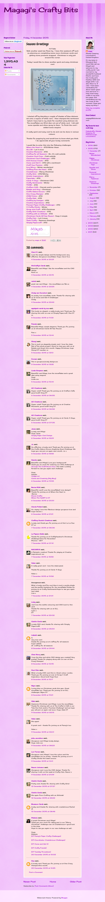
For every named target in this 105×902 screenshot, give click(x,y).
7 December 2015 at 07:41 (42, 543)
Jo (32, 444)
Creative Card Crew (34, 156)
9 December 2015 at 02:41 (42, 732)
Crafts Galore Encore (35, 191)
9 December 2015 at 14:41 (42, 761)
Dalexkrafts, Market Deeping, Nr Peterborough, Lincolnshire (93, 133)
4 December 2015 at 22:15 (42, 275)
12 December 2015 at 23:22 (43, 798)
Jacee (33, 429)
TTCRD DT (35, 476)
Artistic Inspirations (34, 176)
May (92, 207)
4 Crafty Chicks (33, 207)
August (93, 198)
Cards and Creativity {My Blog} (43, 478)
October (93, 190)
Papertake (30, 178)
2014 (90, 223)
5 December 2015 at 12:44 (42, 335)
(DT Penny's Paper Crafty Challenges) (46, 836)
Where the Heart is (34, 147)
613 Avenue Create (34, 161)
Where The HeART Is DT (40, 498)
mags (90, 51)
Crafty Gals (31, 198)
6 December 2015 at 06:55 (43, 395)
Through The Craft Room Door (43, 466)
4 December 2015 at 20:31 (42, 259)
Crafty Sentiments (34, 183)
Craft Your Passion (34, 165)
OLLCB (29, 149)
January (93, 219)
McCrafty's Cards (38, 266)
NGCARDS (35, 549)
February (93, 216)
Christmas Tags (93, 163)
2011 (90, 232)
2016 (90, 145)
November (94, 187)
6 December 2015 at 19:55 (42, 481)
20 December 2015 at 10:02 (43, 854)
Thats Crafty (31, 220)
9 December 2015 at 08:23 (43, 745)
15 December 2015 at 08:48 (43, 811)
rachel (33, 281)
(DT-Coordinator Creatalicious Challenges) (48, 840)
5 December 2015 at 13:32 (42, 364)
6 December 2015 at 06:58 (43, 409)
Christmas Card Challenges (38, 158)
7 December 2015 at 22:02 (43, 615)
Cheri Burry (35, 654)
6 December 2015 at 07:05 (43, 422)
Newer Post (30, 881)
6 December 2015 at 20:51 (42, 500)
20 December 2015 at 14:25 (43, 868)
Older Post (75, 881)
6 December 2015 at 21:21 (42, 514)
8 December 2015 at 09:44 (42, 648)
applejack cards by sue (40, 308)
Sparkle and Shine (94, 168)
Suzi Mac (35, 670)
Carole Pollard (37, 507)
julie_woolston (37, 738)
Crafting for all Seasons (36, 154)
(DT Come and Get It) (39, 844)
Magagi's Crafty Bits (41, 10)
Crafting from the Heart (36, 169)
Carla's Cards (36, 621)
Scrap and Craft (33, 209)
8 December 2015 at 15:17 (42, 679)
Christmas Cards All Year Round (40, 216)
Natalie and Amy (33, 189)
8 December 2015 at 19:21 (42, 695)
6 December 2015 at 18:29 (42, 438)
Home (53, 881)
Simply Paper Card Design (41, 435)
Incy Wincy (31, 167)
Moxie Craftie (36, 496)
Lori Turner (35, 752)
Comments (10, 74)
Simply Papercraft (34, 222)
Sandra (34, 460)
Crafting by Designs (34, 200)
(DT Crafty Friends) (38, 848)
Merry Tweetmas (94, 178)
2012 (90, 229)
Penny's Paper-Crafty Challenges (40, 205)
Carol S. (34, 252)
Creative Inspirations (35, 203)
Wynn (33, 686)
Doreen (34, 359)
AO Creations (36, 388)
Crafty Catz (31, 218)
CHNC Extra (31, 196)
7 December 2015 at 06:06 (43, 528)
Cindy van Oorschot (39, 293)
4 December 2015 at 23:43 (42, 302)
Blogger (64, 898)
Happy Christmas (94, 159)
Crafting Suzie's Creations (41, 520)
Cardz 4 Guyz (32, 180)
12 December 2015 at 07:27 (43, 786)
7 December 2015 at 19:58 (42, 576)
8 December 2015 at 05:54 (43, 629)
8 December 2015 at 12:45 (42, 664)
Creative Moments (34, 152)
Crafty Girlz (31, 174)
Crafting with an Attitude (36, 214)
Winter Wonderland (94, 154)
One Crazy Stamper (34, 194)
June (92, 204)
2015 (90, 148)
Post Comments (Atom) (44, 886)
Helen (33, 563)
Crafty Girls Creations (35, 211)
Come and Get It (33, 163)
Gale (33, 701)
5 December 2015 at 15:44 (42, 382)
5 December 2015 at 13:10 (42, 353)
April (92, 210)
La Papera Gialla (37, 534)
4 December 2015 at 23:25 (42, 286)
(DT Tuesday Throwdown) (41, 852)
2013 (90, 226)
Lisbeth (34, 635)
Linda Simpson (37, 370)
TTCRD (29, 185)
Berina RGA (36, 487)
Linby (33, 602)
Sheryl (33, 341)
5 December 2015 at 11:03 (42, 318)
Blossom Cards (37, 804)
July (92, 201)
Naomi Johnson (37, 767)
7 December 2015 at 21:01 (42, 596)
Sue (32, 861)
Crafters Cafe (32, 187)
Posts (8, 71)
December (94, 151)
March (92, 213)
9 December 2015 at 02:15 (42, 712)
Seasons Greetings (94, 182)
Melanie (34, 818)
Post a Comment (36, 872)
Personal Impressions (95, 173)
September (94, 193)
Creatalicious (31, 172)
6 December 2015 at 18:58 (42, 454)
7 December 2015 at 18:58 (42, 557)
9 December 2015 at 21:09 (42, 774)
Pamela (34, 324)
